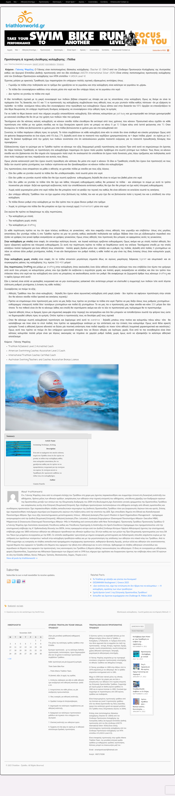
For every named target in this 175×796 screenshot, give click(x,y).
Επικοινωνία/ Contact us (119, 2)
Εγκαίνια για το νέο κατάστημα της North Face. (24, 612)
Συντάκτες (104, 2)
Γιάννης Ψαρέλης (25, 69)
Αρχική (8, 2)
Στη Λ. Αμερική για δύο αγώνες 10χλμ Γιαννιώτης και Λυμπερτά (141, 669)
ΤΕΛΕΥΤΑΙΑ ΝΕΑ (137, 631)
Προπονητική (44, 2)
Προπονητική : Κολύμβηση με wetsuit (145, 654)
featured (12, 605)
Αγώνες (81, 2)
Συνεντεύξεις (93, 2)
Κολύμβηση (50, 64)
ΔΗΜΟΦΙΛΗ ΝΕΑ (138, 626)
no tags (20, 605)
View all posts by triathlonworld (22, 558)
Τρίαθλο (60, 64)
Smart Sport (70, 2)
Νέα (15, 2)
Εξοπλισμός (57, 2)
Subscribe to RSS (159, 50)
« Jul (9, 659)
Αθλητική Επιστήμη (28, 2)
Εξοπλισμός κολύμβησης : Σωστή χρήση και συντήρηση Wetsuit (144, 612)
